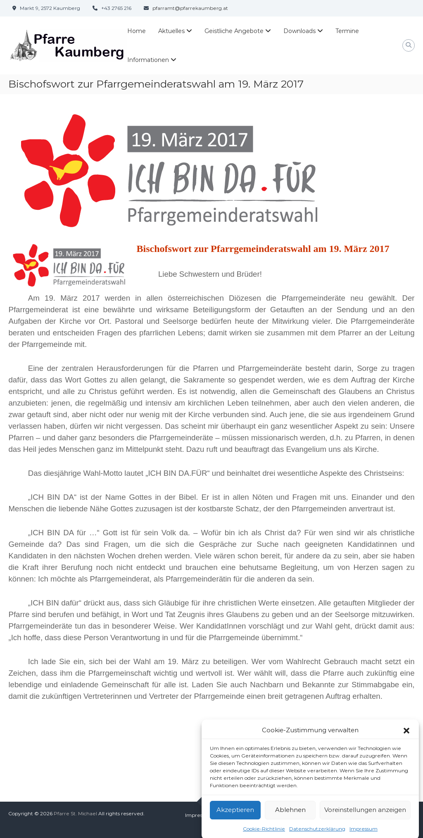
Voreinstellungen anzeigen (365, 817)
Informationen (148, 60)
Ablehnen (290, 817)
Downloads (299, 31)
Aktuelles (171, 31)
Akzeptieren (235, 817)
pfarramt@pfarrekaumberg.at (190, 8)
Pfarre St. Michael (75, 813)
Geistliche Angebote (234, 31)
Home (136, 31)
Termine (347, 31)
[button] (406, 737)
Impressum (199, 815)
